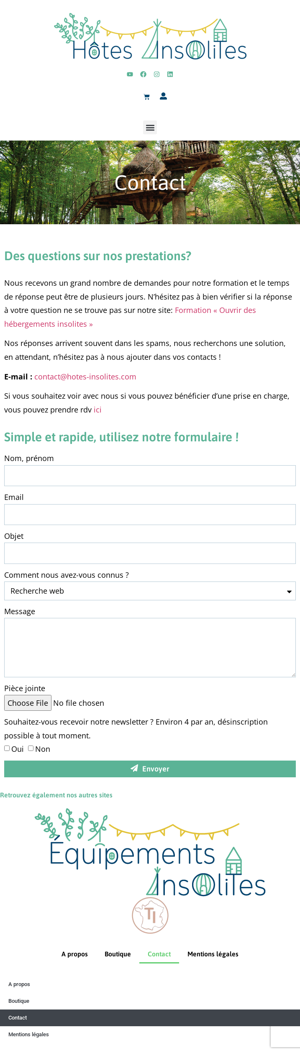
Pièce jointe (24, 688)
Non (42, 749)
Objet (13, 536)
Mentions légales (212, 954)
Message (19, 611)
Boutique (118, 954)
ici (98, 410)
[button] (150, 127)
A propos (75, 954)
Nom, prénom (29, 458)
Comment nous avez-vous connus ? (66, 575)
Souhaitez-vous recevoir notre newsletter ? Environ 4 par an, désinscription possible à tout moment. (136, 728)
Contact (159, 954)
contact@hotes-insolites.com (85, 376)
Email (14, 497)
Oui (17, 749)
